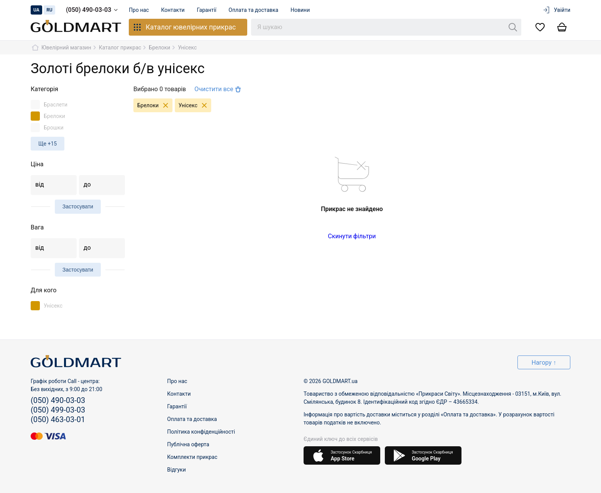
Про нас (139, 10)
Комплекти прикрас (192, 457)
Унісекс (195, 105)
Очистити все (218, 89)
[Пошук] (512, 27)
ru (49, 10)
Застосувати (77, 206)
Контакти (173, 10)
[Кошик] (562, 27)
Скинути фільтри (352, 236)
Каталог (184, 27)
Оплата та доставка (254, 10)
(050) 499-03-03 (58, 409)
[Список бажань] (540, 27)
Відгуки (176, 470)
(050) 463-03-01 (58, 419)
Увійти (556, 10)
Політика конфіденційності (201, 432)
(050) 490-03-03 (93, 10)
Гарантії (207, 10)
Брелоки (154, 105)
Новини (300, 10)
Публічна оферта (188, 444)
